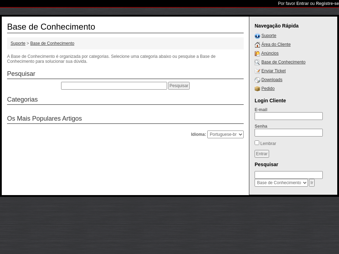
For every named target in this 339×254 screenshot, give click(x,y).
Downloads (271, 79)
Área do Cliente (276, 44)
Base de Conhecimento (52, 43)
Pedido (267, 88)
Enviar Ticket (273, 70)
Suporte (18, 43)
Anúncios (270, 53)
